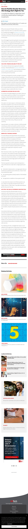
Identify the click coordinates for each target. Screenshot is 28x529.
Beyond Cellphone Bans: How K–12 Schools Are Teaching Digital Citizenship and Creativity (16, 363)
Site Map (14, 512)
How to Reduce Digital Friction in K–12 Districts (16, 374)
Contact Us (14, 508)
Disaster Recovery (12, 263)
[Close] (26, 515)
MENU (8, 1)
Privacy (14, 509)
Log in (22, 1)
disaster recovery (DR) (19, 32)
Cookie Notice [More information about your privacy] (9, 523)
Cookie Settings (14, 526)
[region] (14, 521)
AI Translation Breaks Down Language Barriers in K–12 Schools (15, 368)
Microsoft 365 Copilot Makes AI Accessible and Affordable (16, 358)
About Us (14, 506)
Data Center (4, 6)
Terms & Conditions (14, 511)
